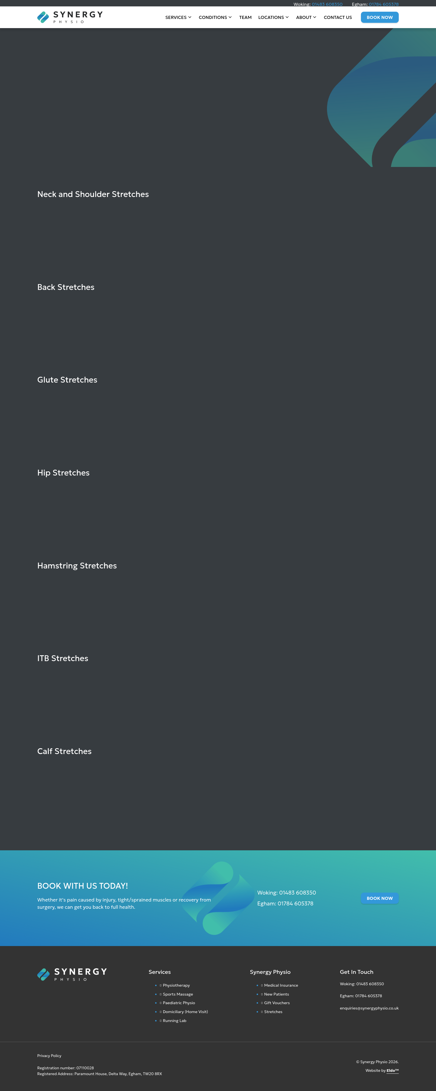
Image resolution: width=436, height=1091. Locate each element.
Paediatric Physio (179, 1002)
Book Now (380, 19)
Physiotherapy (176, 985)
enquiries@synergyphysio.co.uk (369, 1008)
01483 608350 (327, 4)
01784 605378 (384, 4)
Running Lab (175, 1020)
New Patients (276, 994)
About (303, 19)
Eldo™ (393, 1070)
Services (176, 19)
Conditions (213, 19)
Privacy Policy (49, 1055)
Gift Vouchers (277, 1002)
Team (245, 19)
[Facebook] (346, 1021)
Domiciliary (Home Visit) (185, 1011)
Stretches (273, 1011)
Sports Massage (178, 994)
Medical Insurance (281, 985)
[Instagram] (341, 1021)
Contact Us (338, 19)
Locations (271, 19)
